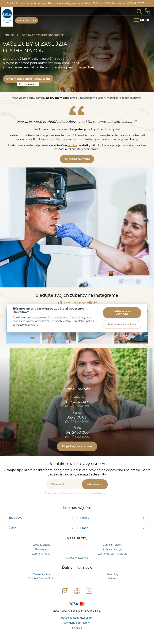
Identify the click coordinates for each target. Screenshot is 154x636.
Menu (145, 20)
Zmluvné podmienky (77, 622)
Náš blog (112, 574)
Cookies (77, 628)
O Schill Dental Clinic (41, 578)
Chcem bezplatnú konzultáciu (28, 78)
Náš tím (113, 578)
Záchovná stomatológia (112, 553)
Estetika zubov (41, 544)
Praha (84, 528)
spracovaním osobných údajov (91, 493)
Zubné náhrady (41, 553)
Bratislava (15, 517)
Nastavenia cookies (122, 324)
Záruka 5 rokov (41, 574)
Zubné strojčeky (112, 544)
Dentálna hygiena (77, 558)
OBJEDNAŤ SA (26, 20)
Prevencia (41, 549)
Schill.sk (8, 35)
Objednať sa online (77, 159)
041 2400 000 (77, 432)
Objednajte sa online (77, 446)
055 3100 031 (77, 417)
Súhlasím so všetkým (122, 313)
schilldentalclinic (77, 303)
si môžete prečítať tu (25, 324)
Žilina (12, 528)
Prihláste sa (95, 484)
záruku (72, 145)
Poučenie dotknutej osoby (77, 617)
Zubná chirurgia (112, 549)
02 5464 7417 (77, 402)
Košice (84, 517)
